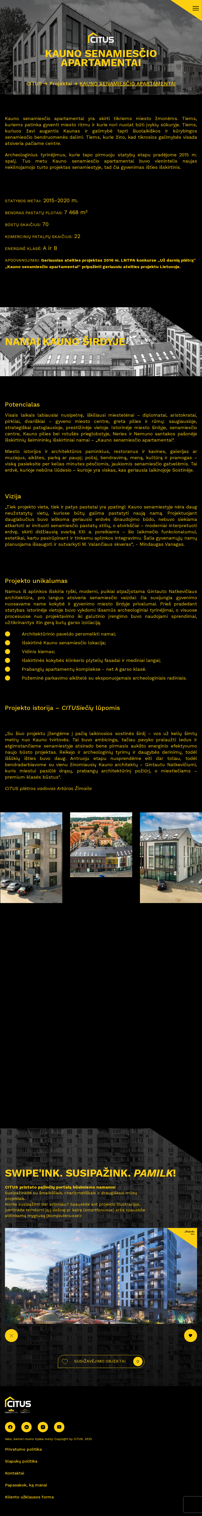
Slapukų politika (21, 1461)
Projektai (61, 83)
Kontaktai (14, 1473)
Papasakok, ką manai (26, 1485)
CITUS (34, 83)
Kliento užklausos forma (29, 1496)
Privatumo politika (23, 1449)
